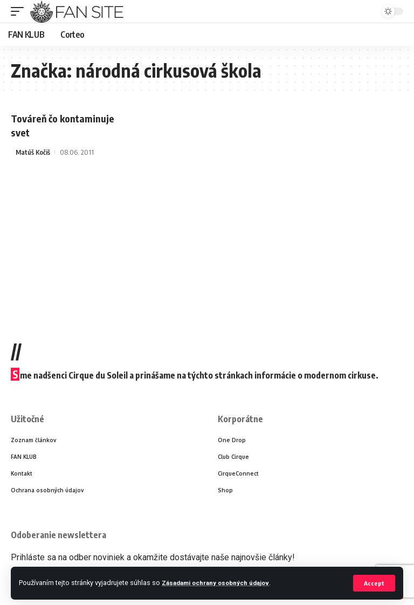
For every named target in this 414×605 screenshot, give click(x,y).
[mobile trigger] (20, 11)
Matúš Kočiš (33, 151)
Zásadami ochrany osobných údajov (220, 583)
